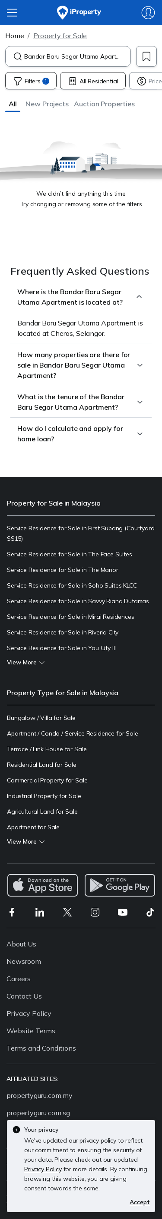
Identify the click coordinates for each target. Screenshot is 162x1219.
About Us (21, 944)
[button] (12, 103)
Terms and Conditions (41, 1048)
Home (14, 35)
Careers (18, 978)
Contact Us (24, 996)
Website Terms (30, 1030)
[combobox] (77, 56)
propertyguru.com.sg (38, 1112)
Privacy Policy (28, 1013)
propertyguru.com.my (39, 1095)
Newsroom (23, 961)
